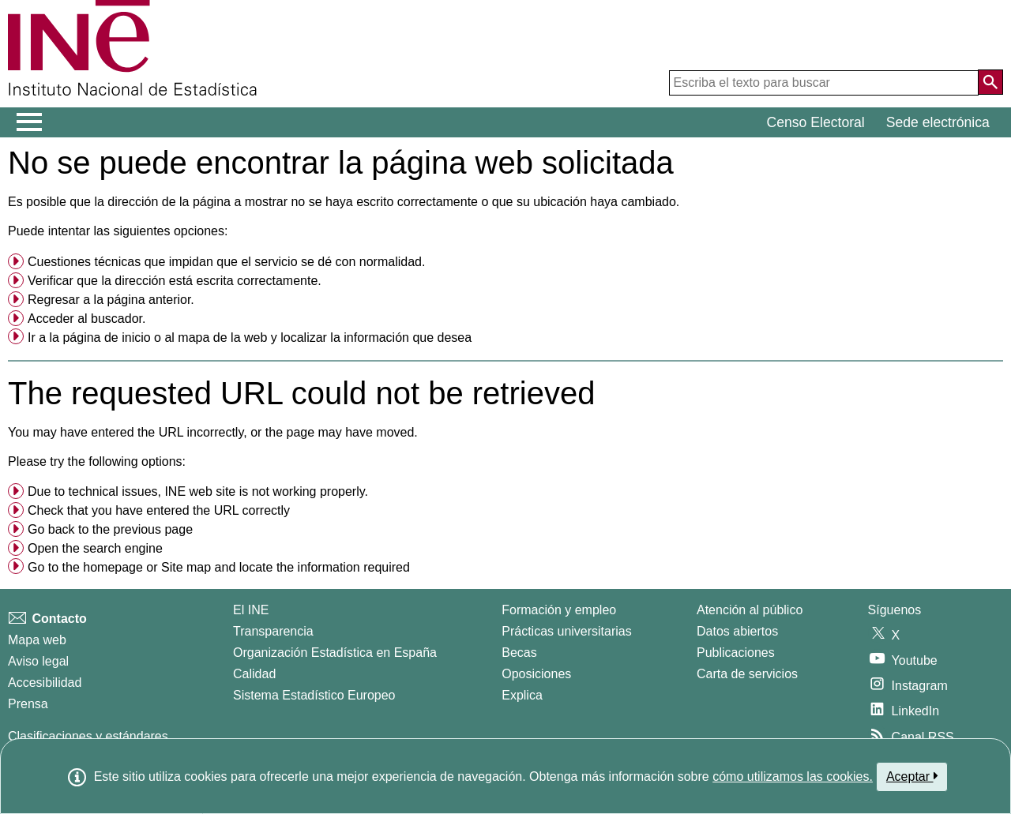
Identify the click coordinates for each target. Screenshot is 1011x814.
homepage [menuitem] (113, 567)
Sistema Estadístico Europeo (314, 695)
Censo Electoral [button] (816, 122)
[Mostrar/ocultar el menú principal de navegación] (29, 122)
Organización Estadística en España (335, 652)
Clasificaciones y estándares (88, 736)
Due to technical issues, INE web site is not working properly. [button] (198, 491)
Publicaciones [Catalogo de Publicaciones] (736, 652)
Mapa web (37, 640)
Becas (519, 652)
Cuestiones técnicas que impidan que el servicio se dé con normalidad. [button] (226, 261)
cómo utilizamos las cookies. (792, 776)
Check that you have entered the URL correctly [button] (159, 510)
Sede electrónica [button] (938, 122)
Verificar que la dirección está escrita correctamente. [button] (174, 280)
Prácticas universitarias (567, 631)
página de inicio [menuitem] (106, 337)
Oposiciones (536, 674)
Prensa (28, 704)
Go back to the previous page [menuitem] (110, 529)
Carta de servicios (747, 674)
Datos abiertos (737, 631)
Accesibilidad (44, 682)
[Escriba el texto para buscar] (824, 83)
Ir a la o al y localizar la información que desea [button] (250, 337)
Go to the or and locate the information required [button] (219, 567)
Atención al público (749, 610)
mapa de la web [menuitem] (222, 337)
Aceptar (912, 776)
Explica (522, 695)
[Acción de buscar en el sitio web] (990, 82)
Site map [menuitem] (186, 567)
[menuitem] (505, 262)
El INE (251, 610)
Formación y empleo (559, 610)
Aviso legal (38, 661)
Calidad (254, 674)
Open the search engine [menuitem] (95, 548)
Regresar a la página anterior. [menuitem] (111, 299)
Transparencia (273, 631)
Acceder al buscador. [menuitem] (86, 318)
